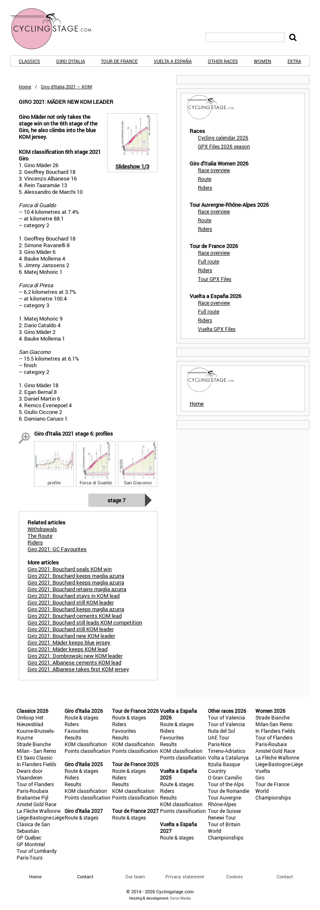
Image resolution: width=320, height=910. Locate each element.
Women (262, 61)
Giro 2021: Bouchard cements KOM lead (75, 615)
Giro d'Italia (70, 61)
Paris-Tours (29, 857)
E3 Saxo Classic (34, 757)
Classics (29, 61)
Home (25, 86)
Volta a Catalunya (228, 757)
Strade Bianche (34, 744)
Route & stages (81, 717)
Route (204, 178)
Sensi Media (180, 898)
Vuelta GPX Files (216, 329)
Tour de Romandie (228, 790)
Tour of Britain (224, 824)
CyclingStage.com (56, 28)
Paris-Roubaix (32, 790)
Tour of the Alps (226, 784)
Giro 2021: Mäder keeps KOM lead (68, 649)
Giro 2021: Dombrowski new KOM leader (75, 655)
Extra (294, 61)
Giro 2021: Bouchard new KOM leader (71, 635)
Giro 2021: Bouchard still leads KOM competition (85, 622)
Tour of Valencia (226, 717)
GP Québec (29, 837)
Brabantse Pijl (32, 797)
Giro (260, 777)
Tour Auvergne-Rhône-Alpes (225, 800)
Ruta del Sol (221, 730)
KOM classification (86, 744)
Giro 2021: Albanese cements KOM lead (74, 662)
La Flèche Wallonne (38, 810)
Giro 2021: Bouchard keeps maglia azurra (76, 575)
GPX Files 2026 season (224, 146)
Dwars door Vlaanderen (29, 774)
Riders (205, 187)
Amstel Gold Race (36, 804)
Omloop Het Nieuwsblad (30, 720)
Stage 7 (116, 500)
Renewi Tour (222, 817)
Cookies (234, 876)
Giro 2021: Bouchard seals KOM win (70, 569)
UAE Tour (218, 737)
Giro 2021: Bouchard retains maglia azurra (77, 589)
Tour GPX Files (214, 279)
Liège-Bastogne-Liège (40, 817)
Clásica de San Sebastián (33, 827)
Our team (135, 876)
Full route (208, 261)
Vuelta (262, 770)
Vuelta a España (173, 61)
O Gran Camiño (225, 777)
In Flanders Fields (36, 764)
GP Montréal (31, 844)
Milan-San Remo (273, 724)
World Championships (225, 834)
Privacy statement (184, 876)
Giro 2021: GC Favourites (57, 549)
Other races (223, 61)
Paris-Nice (219, 744)
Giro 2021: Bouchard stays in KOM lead (74, 595)
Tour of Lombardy (37, 850)
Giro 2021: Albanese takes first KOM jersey (78, 669)
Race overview (214, 170)
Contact (285, 876)
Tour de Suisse (224, 810)
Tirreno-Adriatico (226, 750)
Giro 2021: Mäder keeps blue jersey (69, 642)
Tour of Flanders (35, 784)
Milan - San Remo (36, 750)
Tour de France (119, 61)
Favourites (76, 730)
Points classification (87, 750)
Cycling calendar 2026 (223, 137)
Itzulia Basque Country (224, 767)
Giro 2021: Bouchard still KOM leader (71, 602)
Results (73, 737)
